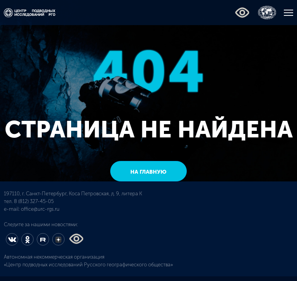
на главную (148, 172)
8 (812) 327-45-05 (34, 201)
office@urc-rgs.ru (40, 209)
